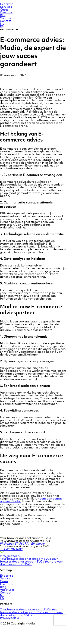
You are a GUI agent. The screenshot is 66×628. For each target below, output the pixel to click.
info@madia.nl (10, 556)
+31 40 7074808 (11, 549)
